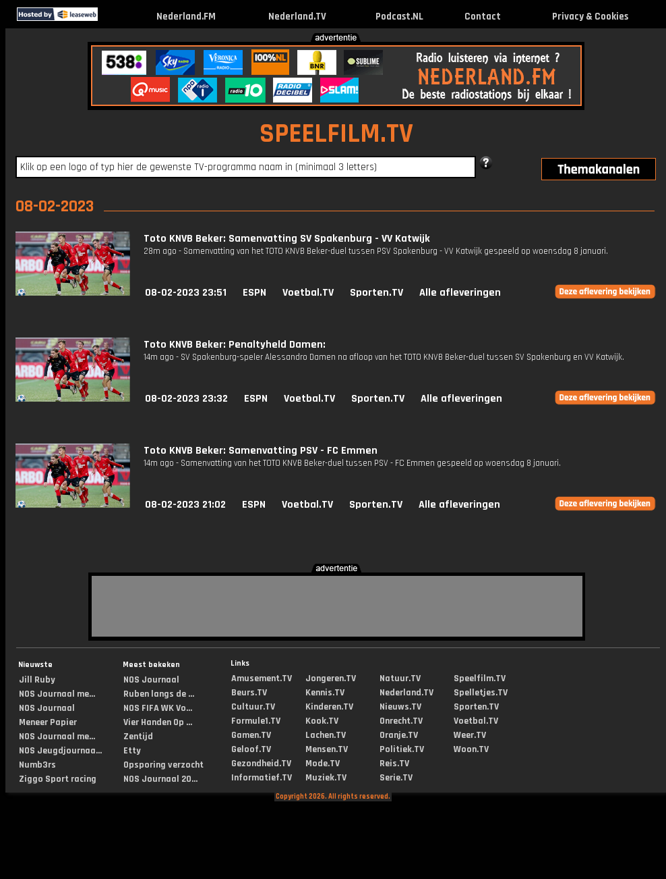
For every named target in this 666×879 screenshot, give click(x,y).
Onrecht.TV (401, 721)
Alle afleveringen (460, 293)
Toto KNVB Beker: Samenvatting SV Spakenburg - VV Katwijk (287, 239)
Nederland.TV (297, 16)
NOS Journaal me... (57, 694)
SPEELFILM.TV (336, 134)
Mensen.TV (326, 749)
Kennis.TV (324, 693)
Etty (132, 751)
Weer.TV (470, 735)
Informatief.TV (261, 778)
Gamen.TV (251, 735)
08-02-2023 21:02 (185, 505)
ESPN (254, 293)
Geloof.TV (251, 749)
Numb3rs (37, 765)
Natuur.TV (400, 678)
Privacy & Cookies (590, 16)
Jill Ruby (37, 680)
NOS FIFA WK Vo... (157, 708)
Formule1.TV (255, 721)
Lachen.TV (325, 735)
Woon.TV (471, 749)
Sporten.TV (376, 293)
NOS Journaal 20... (160, 779)
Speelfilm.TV (480, 678)
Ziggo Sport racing (57, 779)
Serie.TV (396, 778)
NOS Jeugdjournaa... (60, 751)
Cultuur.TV (253, 707)
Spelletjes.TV (481, 693)
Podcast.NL (399, 16)
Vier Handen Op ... (157, 722)
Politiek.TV (402, 749)
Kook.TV (321, 721)
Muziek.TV (325, 778)
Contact (482, 16)
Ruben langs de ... (158, 694)
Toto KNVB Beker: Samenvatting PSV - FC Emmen (260, 451)
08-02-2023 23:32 (186, 399)
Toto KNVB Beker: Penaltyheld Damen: (235, 345)
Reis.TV (394, 763)
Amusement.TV (261, 678)
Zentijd (138, 736)
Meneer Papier (48, 722)
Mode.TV (322, 763)
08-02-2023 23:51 (185, 293)
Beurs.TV (249, 693)
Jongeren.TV (330, 678)
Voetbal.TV (308, 293)
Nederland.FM (186, 16)
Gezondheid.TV (261, 763)
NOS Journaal (47, 708)
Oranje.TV (399, 735)
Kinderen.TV (329, 707)
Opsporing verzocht (163, 765)
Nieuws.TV (400, 707)
